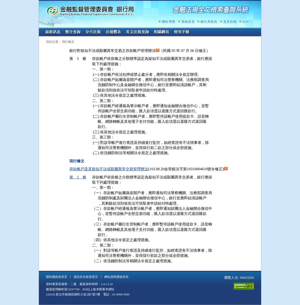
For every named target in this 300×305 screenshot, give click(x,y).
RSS (246, 21)
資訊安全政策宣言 (86, 277)
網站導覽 (168, 21)
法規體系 (113, 32)
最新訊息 (53, 32)
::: (40, 30)
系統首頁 (188, 21)
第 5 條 (77, 177)
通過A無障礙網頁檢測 (243, 286)
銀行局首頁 (209, 21)
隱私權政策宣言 (56, 277)
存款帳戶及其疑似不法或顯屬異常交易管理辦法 (108, 169)
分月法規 (93, 32)
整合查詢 (73, 32)
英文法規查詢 (137, 32)
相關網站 (161, 32)
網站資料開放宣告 (116, 277)
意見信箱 (230, 21)
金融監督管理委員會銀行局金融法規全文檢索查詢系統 (90, 10)
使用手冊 (182, 32)
